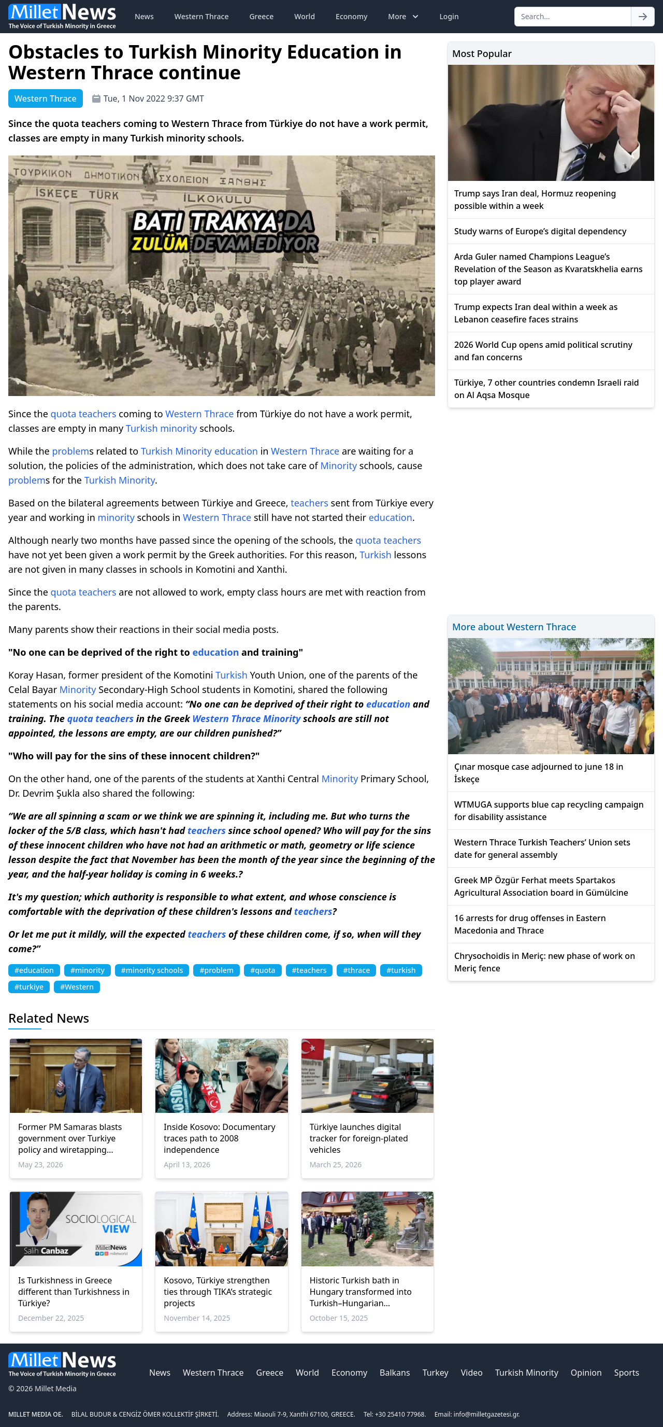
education (236, 451)
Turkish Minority (526, 1372)
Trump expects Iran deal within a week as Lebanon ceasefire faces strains (536, 313)
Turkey (436, 1372)
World (304, 16)
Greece (261, 16)
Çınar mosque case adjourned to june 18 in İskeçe (539, 773)
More (404, 16)
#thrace (356, 970)
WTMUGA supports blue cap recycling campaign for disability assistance (549, 811)
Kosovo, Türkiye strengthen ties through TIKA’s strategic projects (218, 1292)
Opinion (586, 1372)
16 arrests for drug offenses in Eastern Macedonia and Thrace (530, 924)
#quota (262, 970)
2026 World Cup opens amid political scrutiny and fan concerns (543, 351)
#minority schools (152, 970)
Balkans (395, 1372)
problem (70, 451)
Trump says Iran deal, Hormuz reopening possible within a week (535, 199)
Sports (626, 1372)
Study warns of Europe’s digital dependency (540, 231)
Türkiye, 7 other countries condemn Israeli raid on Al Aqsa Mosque (546, 389)
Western (183, 413)
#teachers (309, 970)
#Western (77, 987)
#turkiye (29, 987)
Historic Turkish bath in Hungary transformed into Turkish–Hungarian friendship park (361, 1292)
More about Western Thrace (514, 626)
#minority (87, 970)
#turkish (400, 970)
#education (34, 970)
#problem (216, 970)
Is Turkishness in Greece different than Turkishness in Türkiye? (73, 1292)
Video (472, 1372)
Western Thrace (202, 16)
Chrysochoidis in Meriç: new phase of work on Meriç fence (544, 962)
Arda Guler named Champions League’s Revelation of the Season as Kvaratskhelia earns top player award (548, 269)
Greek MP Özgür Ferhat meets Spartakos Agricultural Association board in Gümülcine (541, 886)
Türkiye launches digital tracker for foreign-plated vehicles (359, 1138)
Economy (351, 16)
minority (178, 428)
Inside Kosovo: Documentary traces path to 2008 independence (219, 1138)
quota (64, 413)
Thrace (219, 413)
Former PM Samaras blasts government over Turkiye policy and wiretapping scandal (70, 1138)
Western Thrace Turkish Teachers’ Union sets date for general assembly (542, 848)
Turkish (142, 428)
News (144, 16)
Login (448, 16)
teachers (98, 413)
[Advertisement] (551, 509)
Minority (193, 451)
